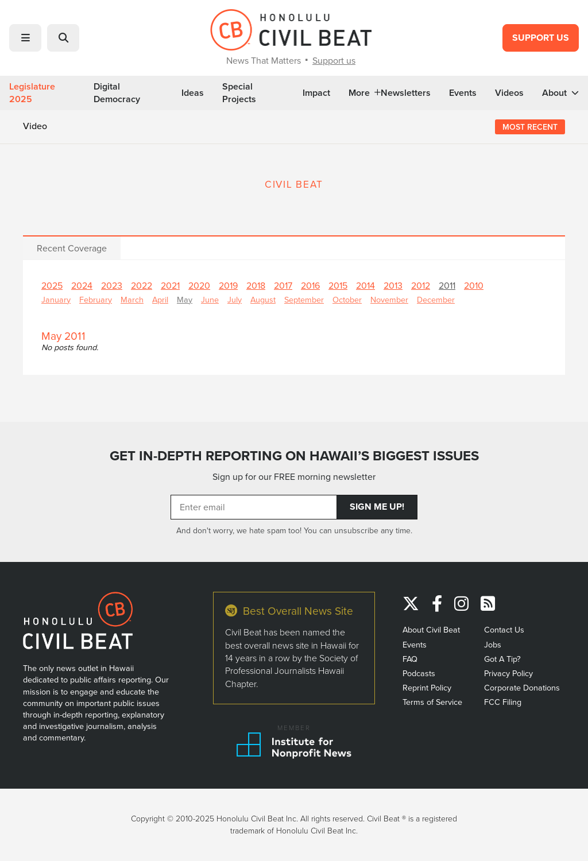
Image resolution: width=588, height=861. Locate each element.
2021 (170, 285)
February (95, 299)
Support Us (540, 37)
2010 (473, 285)
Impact (316, 93)
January (56, 299)
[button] (25, 38)
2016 (310, 285)
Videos (509, 93)
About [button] (560, 93)
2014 (365, 285)
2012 (420, 285)
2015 (337, 285)
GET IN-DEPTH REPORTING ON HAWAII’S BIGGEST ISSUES (294, 455)
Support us (333, 60)
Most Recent (530, 127)
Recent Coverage (72, 248)
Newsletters (406, 93)
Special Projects (239, 93)
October (347, 299)
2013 (393, 285)
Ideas (192, 93)
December (436, 299)
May (184, 299)
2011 (447, 285)
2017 (283, 285)
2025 (52, 285)
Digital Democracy (117, 93)
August (263, 299)
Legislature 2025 (32, 93)
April (160, 299)
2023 (111, 285)
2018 (255, 285)
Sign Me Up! (377, 506)
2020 (199, 285)
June (210, 299)
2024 (81, 285)
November (389, 299)
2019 (228, 285)
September (304, 299)
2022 (141, 285)
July (234, 299)
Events (463, 93)
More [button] (365, 93)
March (132, 299)
